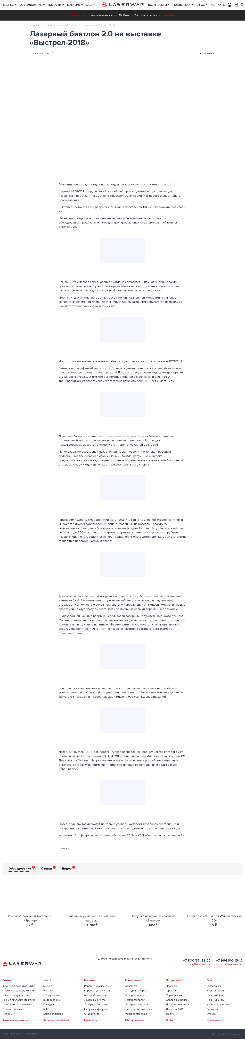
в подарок (168, 15)
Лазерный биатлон (95, 1000)
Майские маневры (136, 1014)
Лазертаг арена (134, 995)
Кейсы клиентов (53, 1014)
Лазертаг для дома (96, 1004)
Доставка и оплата (177, 1004)
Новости (55, 5)
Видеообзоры (51, 1000)
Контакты (218, 5)
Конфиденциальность (230, 1034)
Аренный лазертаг (95, 995)
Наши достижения (218, 1004)
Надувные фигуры (95, 1009)
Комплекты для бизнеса (17, 1004)
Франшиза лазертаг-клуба (19, 986)
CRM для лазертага (137, 990)
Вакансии (212, 1009)
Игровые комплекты (96, 986)
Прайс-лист (91, 1020)
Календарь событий (56, 1020)
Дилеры (7, 1014)
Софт (169, 1020)
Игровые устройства (97, 990)
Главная (34, 25)
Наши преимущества (15, 995)
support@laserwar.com (229, 964)
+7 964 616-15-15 (229, 961)
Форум (170, 1014)
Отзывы (212, 1014)
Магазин (74, 5)
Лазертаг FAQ (174, 1009)
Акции (90, 5)
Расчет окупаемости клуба (19, 1000)
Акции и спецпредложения (19, 990)
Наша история (215, 990)
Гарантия (171, 990)
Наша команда (215, 995)
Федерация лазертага (138, 1009)
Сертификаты (174, 995)
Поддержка (182, 5)
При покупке (78, 15)
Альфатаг (131, 986)
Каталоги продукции (16, 1020)
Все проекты (133, 980)
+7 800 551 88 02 (197, 961)
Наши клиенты (215, 1000)
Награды (48, 990)
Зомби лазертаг (135, 1000)
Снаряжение (91, 1014)
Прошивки (172, 986)
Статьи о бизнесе (13, 1009)
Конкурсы (49, 1004)
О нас (201, 5)
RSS (213, 1034)
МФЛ (46, 1009)
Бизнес (8, 5)
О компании (214, 986)
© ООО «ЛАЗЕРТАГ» (27, 1034)
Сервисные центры (178, 1000)
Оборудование (31, 5)
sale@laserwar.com (199, 964)
